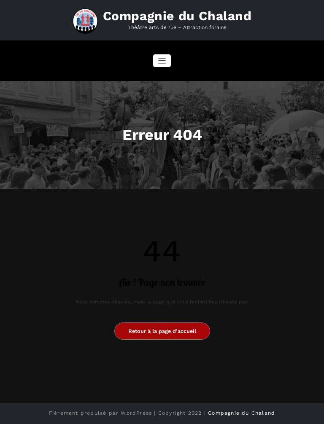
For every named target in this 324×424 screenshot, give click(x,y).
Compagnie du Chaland (177, 15)
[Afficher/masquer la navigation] (162, 60)
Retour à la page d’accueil (162, 331)
